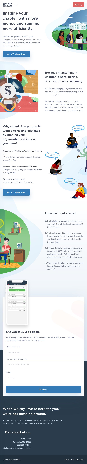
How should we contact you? (43, 363)
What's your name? (43, 351)
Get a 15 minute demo (16, 54)
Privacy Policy (80, 459)
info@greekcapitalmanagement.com (17, 448)
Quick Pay (78, 5)
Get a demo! (43, 389)
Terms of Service (69, 459)
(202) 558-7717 (23, 444)
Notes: (43, 377)
